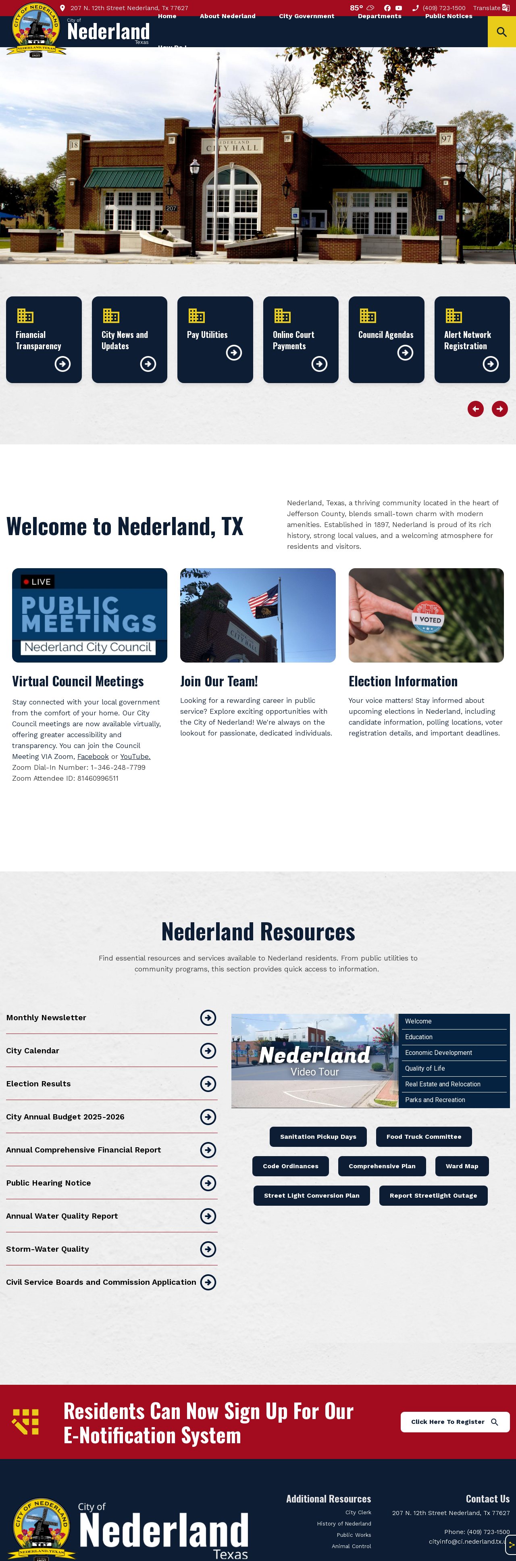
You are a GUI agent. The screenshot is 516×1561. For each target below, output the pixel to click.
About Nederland (228, 16)
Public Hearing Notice (112, 1160)
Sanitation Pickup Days (318, 1113)
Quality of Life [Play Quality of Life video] (425, 1045)
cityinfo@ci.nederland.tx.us (469, 1518)
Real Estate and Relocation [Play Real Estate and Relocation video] (443, 1061)
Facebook (93, 756)
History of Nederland (344, 1500)
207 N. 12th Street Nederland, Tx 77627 (123, 8)
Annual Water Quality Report (112, 1193)
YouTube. (136, 756)
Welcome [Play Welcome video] (418, 998)
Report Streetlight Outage (433, 1172)
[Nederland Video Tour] (315, 1038)
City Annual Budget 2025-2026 (112, 1094)
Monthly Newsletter (112, 995)
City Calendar (112, 1028)
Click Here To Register (455, 1399)
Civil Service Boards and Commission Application (112, 1259)
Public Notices (448, 16)
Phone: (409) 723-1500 (477, 1509)
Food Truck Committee (424, 1113)
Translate (491, 8)
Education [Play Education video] (419, 1014)
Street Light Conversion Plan (312, 1172)
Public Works (354, 1512)
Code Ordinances (290, 1143)
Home (167, 16)
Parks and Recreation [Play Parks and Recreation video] (435, 1077)
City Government (307, 16)
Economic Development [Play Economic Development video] (438, 1030)
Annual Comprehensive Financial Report (112, 1127)
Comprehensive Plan (382, 1143)
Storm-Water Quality (112, 1226)
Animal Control (351, 1523)
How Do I (172, 47)
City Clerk (358, 1489)
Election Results (112, 1061)
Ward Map (462, 1143)
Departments (380, 16)
